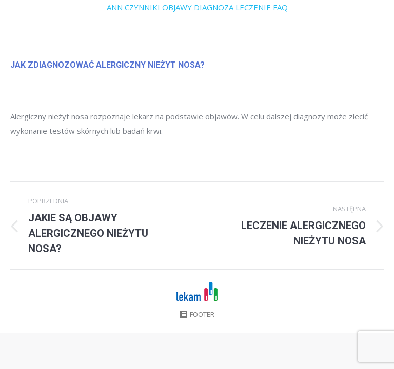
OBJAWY (177, 7)
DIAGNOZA (213, 7)
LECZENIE (253, 7)
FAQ (280, 7)
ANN (115, 7)
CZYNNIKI (142, 7)
